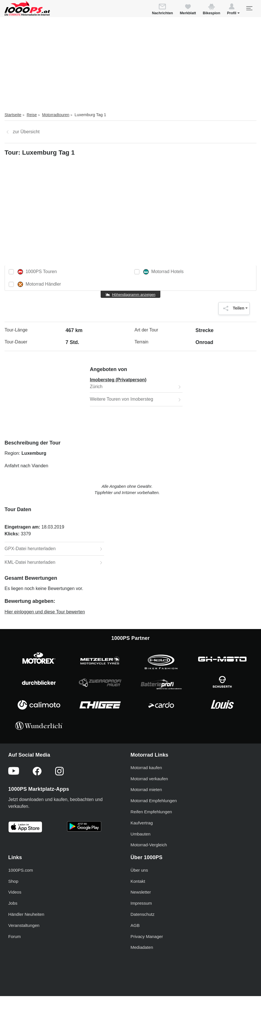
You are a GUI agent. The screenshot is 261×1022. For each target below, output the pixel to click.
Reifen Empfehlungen (151, 811)
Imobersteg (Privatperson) (118, 379)
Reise (32, 114)
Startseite (13, 114)
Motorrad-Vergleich (148, 844)
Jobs (12, 903)
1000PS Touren (37, 272)
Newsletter (140, 892)
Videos (14, 892)
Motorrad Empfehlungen (153, 800)
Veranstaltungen (24, 925)
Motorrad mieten (146, 789)
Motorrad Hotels (163, 272)
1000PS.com (20, 870)
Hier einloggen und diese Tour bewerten (45, 611)
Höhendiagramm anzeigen (133, 294)
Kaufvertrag (141, 822)
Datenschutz (142, 914)
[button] (233, 10)
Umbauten (140, 833)
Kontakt (137, 881)
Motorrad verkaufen (149, 778)
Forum (14, 936)
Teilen (232, 308)
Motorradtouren (55, 114)
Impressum (141, 903)
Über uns (139, 870)
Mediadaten (141, 947)
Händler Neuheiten (26, 914)
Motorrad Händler (39, 284)
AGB (135, 925)
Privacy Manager (146, 936)
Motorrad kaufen (146, 767)
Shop (13, 881)
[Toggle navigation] (249, 8)
